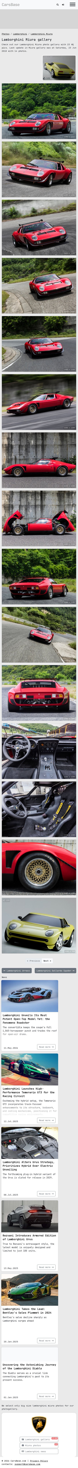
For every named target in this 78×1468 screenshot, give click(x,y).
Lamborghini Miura (42, 34)
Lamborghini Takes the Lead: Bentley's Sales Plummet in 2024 (27, 1310)
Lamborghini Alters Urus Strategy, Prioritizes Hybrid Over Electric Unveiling (29, 1165)
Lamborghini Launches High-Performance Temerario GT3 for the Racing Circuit (29, 1092)
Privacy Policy (39, 1460)
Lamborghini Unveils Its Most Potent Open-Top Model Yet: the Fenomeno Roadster (26, 1019)
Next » (47, 960)
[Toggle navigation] (71, 4)
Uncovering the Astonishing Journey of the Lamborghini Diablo (29, 1366)
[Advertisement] (39, 18)
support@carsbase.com (27, 1464)
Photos (5, 34)
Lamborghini (20, 34)
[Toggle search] (57, 4)
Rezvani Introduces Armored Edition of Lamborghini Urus (29, 1237)
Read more (46, 1047)
